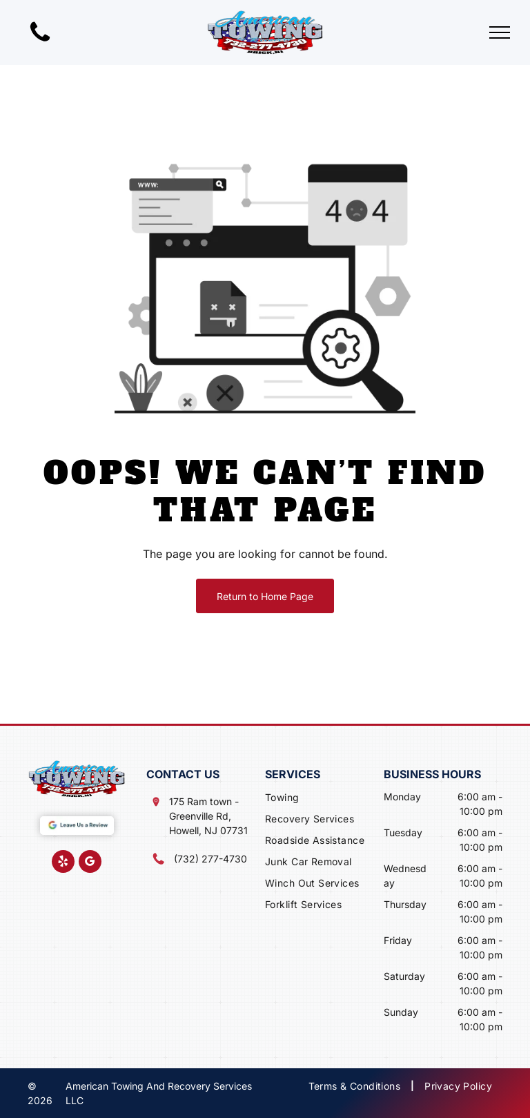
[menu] (500, 32)
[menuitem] (324, 798)
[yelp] (63, 863)
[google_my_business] (90, 863)
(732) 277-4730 (210, 859)
